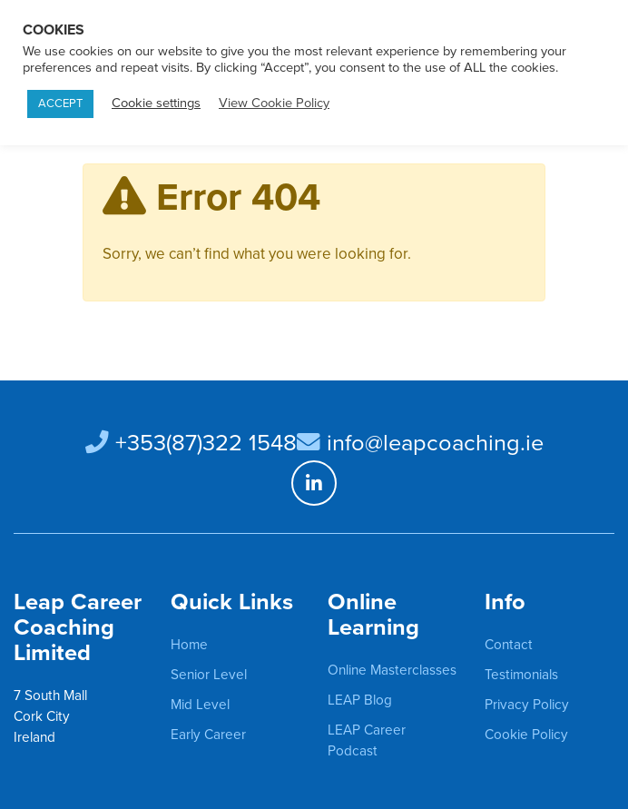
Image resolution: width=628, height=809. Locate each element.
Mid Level (200, 704)
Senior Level (209, 674)
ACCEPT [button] (60, 103)
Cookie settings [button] (156, 103)
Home (189, 644)
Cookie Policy (526, 734)
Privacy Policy (527, 704)
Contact (509, 644)
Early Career (208, 734)
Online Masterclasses (392, 670)
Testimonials (521, 674)
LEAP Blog (360, 700)
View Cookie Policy (274, 103)
